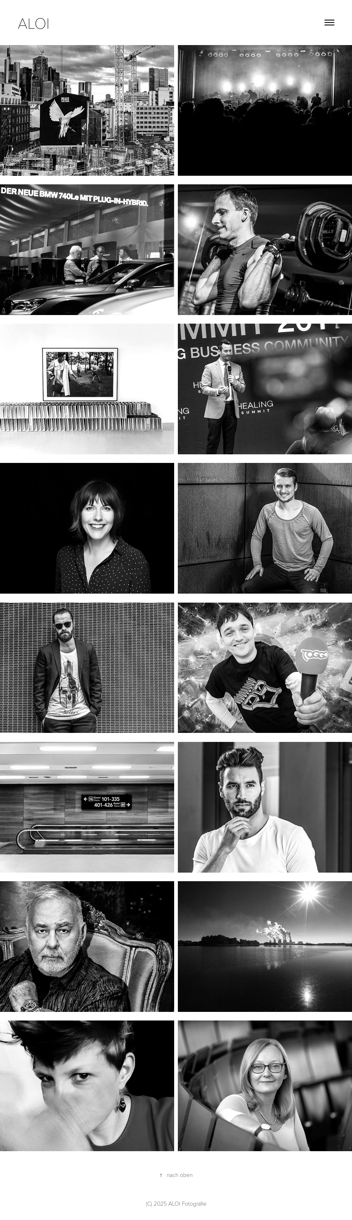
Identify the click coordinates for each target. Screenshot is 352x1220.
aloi (36, 22)
